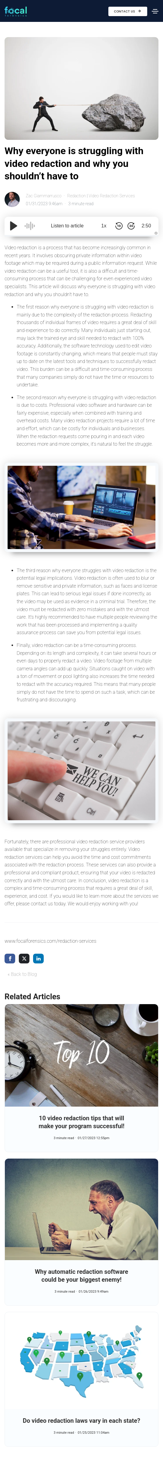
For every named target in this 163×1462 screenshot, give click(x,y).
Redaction (76, 195)
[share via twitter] (24, 958)
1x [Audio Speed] (104, 225)
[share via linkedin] (38, 958)
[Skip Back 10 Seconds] (119, 226)
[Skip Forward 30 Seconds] (131, 226)
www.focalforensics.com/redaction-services (50, 941)
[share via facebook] (10, 958)
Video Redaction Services (112, 195)
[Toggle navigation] (155, 11)
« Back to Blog (22, 974)
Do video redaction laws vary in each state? (81, 1420)
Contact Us (128, 11)
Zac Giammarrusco (43, 195)
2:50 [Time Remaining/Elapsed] (146, 225)
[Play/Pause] (14, 226)
